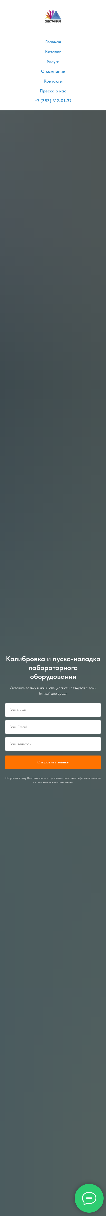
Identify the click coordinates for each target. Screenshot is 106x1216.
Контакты (53, 81)
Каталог (53, 51)
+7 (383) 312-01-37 (53, 100)
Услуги (53, 61)
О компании (53, 71)
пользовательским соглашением (54, 782)
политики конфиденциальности (82, 778)
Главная (53, 41)
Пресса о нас (53, 90)
